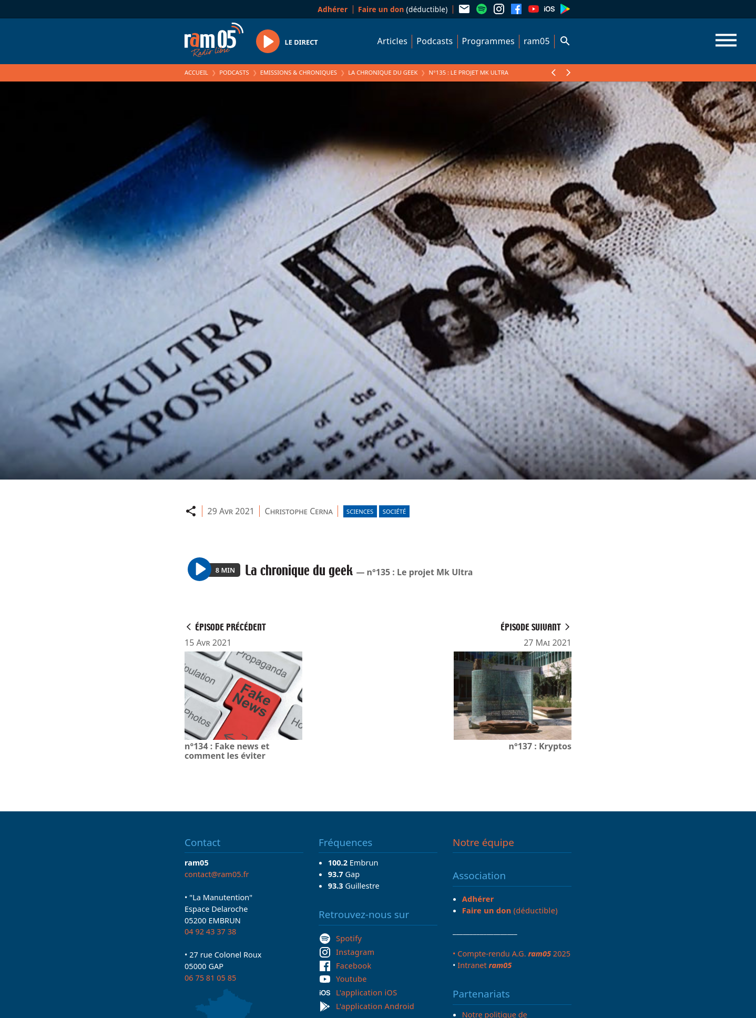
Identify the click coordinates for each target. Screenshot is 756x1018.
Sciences (359, 511)
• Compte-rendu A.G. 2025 (511, 953)
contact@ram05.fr (217, 874)
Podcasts (434, 41)
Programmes (488, 41)
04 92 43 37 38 (210, 931)
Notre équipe (483, 842)
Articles (392, 41)
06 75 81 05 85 (210, 977)
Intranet (484, 965)
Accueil (196, 72)
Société (394, 511)
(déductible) (403, 9)
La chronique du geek (382, 72)
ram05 (537, 41)
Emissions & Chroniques (298, 72)
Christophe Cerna (299, 511)
